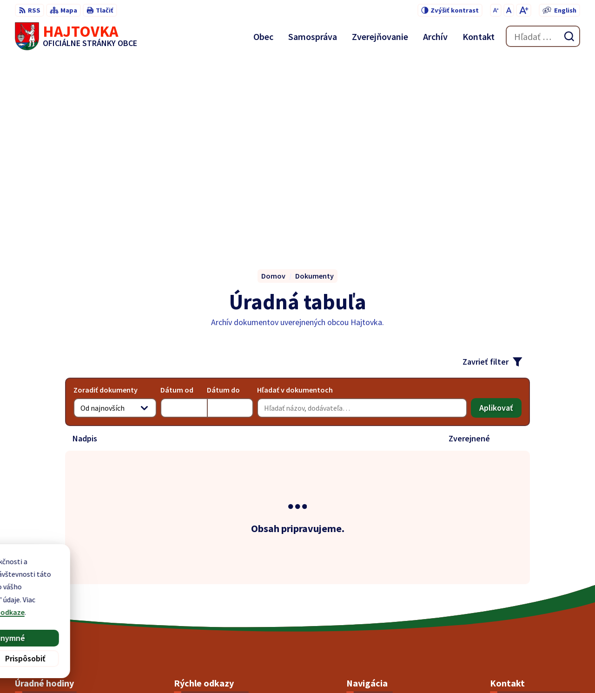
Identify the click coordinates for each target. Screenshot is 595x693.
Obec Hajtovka (443, 668)
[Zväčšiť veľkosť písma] (523, 10)
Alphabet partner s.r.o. (323, 668)
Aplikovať (500, 220)
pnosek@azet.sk (517, 616)
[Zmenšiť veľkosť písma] (496, 10)
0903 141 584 (510, 605)
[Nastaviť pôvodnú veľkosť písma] (508, 10)
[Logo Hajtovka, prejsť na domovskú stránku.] (76, 36)
